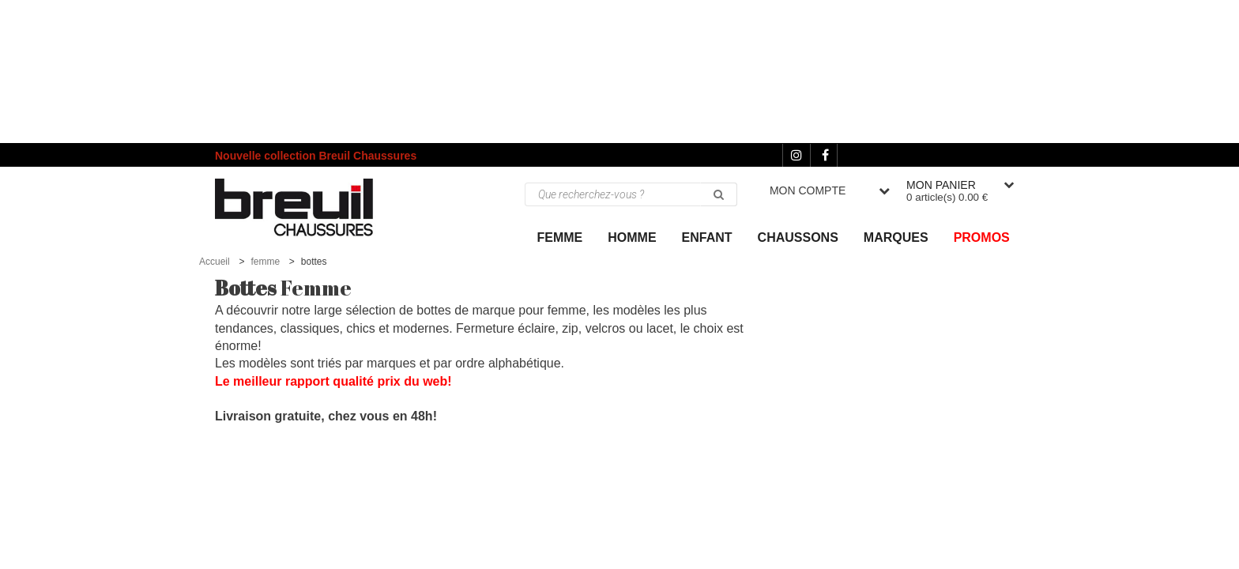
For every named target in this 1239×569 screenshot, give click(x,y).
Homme (632, 237)
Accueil (214, 261)
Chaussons (798, 237)
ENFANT (707, 237)
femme (265, 261)
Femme (560, 237)
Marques (896, 237)
